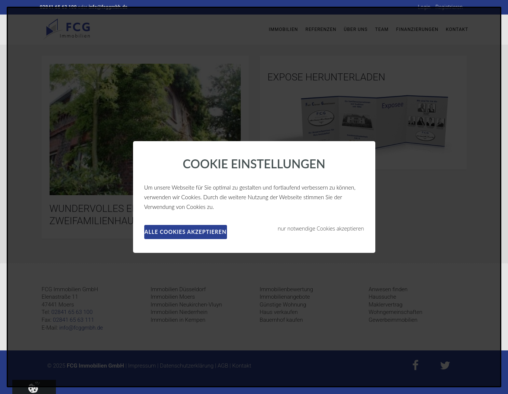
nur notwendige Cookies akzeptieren (321, 228)
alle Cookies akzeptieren (186, 232)
